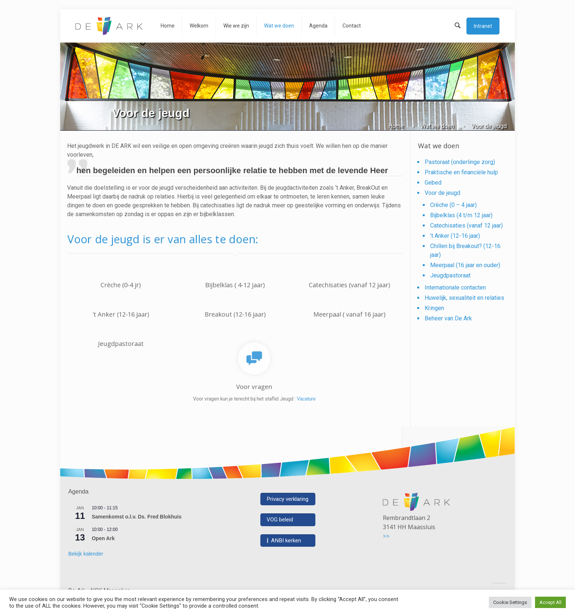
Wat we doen (437, 126)
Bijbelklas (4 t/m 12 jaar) (461, 215)
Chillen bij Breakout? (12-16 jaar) (465, 250)
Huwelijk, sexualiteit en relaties (464, 297)
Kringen (434, 308)
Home (396, 126)
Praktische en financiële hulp (461, 172)
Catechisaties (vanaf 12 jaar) (466, 225)
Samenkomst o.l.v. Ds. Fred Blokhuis (137, 517)
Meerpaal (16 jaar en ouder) (465, 265)
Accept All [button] (550, 602)
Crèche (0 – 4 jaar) (453, 204)
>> (386, 536)
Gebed (433, 182)
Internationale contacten (455, 287)
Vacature (276, 388)
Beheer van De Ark (448, 318)
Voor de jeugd (442, 192)
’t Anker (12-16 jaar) (455, 235)
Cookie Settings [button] (510, 602)
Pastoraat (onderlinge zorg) (460, 162)
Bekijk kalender (85, 554)
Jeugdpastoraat (450, 275)
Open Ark (103, 538)
